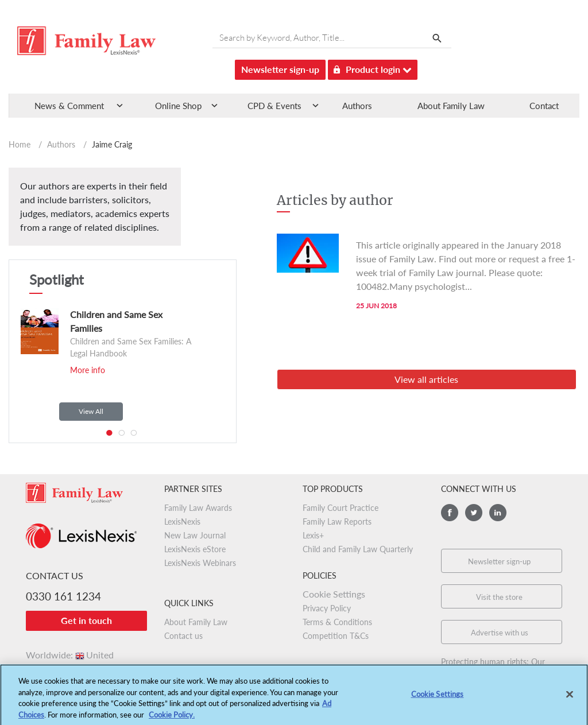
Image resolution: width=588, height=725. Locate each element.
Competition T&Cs (336, 636)
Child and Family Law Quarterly (358, 549)
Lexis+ (313, 535)
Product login (373, 67)
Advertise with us (499, 632)
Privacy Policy (327, 608)
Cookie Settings (334, 593)
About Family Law (451, 105)
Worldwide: (70, 654)
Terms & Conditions (337, 622)
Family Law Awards (198, 508)
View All (91, 411)
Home (19, 144)
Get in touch (86, 620)
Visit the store (499, 597)
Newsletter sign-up (280, 69)
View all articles (426, 379)
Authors (357, 105)
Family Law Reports (337, 521)
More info (87, 370)
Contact (544, 105)
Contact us (183, 636)
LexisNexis (182, 521)
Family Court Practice (340, 508)
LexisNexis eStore (195, 549)
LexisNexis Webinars (200, 563)
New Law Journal (195, 535)
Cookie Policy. (172, 719)
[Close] (569, 699)
